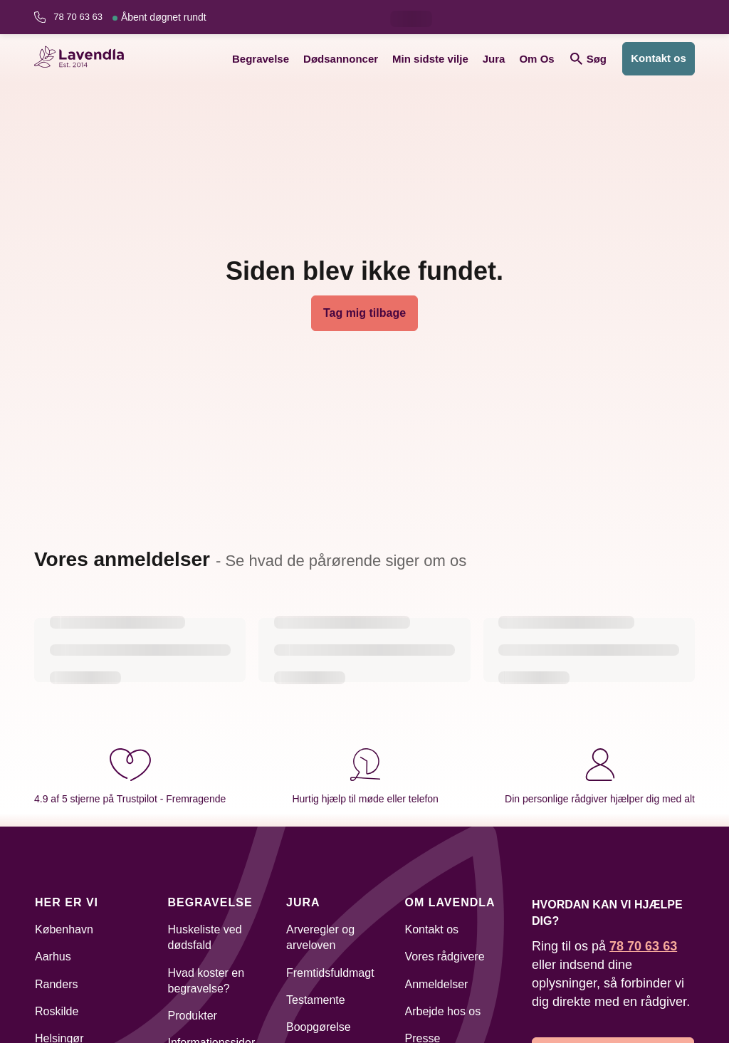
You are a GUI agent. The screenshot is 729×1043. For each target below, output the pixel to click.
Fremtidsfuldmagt (330, 973)
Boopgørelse (318, 1027)
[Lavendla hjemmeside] (83, 59)
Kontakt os (658, 58)
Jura (494, 59)
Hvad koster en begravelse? (206, 981)
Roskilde (56, 1011)
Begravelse (260, 59)
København (64, 929)
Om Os (536, 59)
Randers (56, 984)
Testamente (315, 1000)
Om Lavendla (450, 902)
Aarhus (53, 956)
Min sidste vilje (430, 59)
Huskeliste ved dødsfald (205, 937)
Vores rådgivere (445, 956)
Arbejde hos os (443, 1011)
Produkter (192, 1016)
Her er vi (66, 902)
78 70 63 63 (129, 17)
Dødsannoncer (340, 59)
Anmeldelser (436, 984)
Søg (588, 59)
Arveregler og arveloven (320, 937)
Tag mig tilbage (364, 313)
